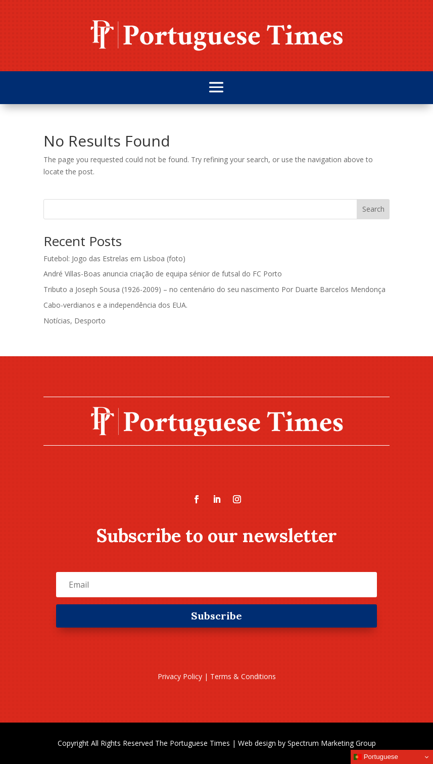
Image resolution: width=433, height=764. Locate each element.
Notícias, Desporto (74, 320)
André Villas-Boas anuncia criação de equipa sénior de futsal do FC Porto (162, 273)
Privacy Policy (180, 676)
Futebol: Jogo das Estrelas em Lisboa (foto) (114, 258)
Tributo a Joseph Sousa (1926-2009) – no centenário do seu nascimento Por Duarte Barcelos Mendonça (214, 289)
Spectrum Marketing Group (331, 743)
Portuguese (376, 757)
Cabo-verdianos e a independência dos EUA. (115, 305)
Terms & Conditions (243, 676)
